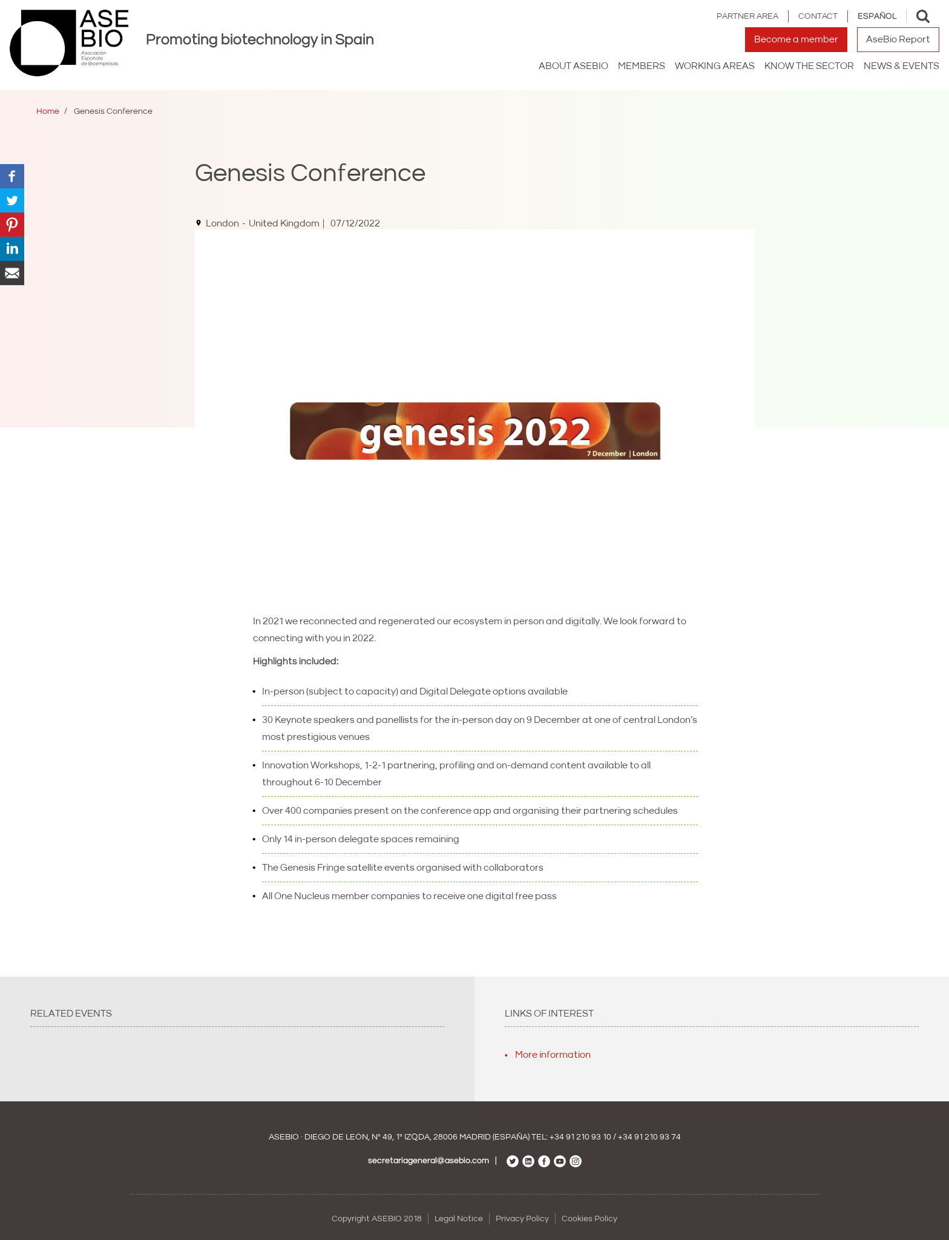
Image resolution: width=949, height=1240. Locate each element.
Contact (818, 16)
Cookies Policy (589, 1219)
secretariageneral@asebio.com (428, 1160)
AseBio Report (898, 39)
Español (877, 16)
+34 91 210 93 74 (649, 1137)
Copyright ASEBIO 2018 (377, 1219)
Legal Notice (459, 1219)
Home (47, 111)
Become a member (796, 39)
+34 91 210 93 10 (580, 1137)
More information (553, 1055)
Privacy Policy (522, 1219)
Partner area (747, 16)
